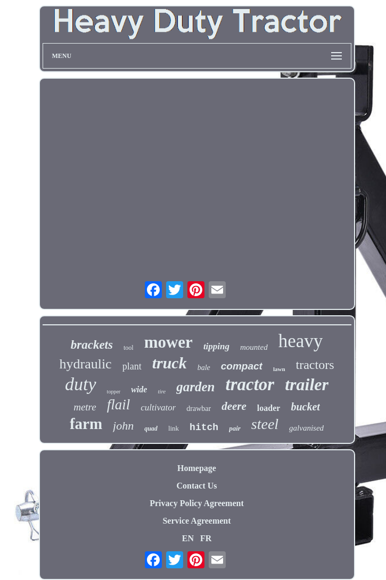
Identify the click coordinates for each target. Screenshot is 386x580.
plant (132, 366)
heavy (300, 341)
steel (264, 424)
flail (118, 405)
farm (86, 423)
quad (151, 428)
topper (114, 391)
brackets (92, 344)
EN (188, 538)
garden (195, 387)
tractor (249, 384)
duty (80, 384)
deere (234, 406)
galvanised (306, 428)
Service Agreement (196, 520)
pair (235, 428)
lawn (279, 369)
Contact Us (197, 485)
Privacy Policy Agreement (197, 503)
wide (139, 389)
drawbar (198, 409)
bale (204, 368)
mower (168, 342)
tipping (216, 346)
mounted (254, 347)
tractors (315, 365)
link (173, 428)
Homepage (196, 468)
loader (269, 408)
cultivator (158, 407)
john (123, 425)
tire (162, 391)
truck (169, 363)
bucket (305, 407)
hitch (204, 427)
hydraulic (85, 364)
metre (84, 407)
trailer (306, 384)
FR (205, 538)
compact (241, 366)
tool (129, 347)
